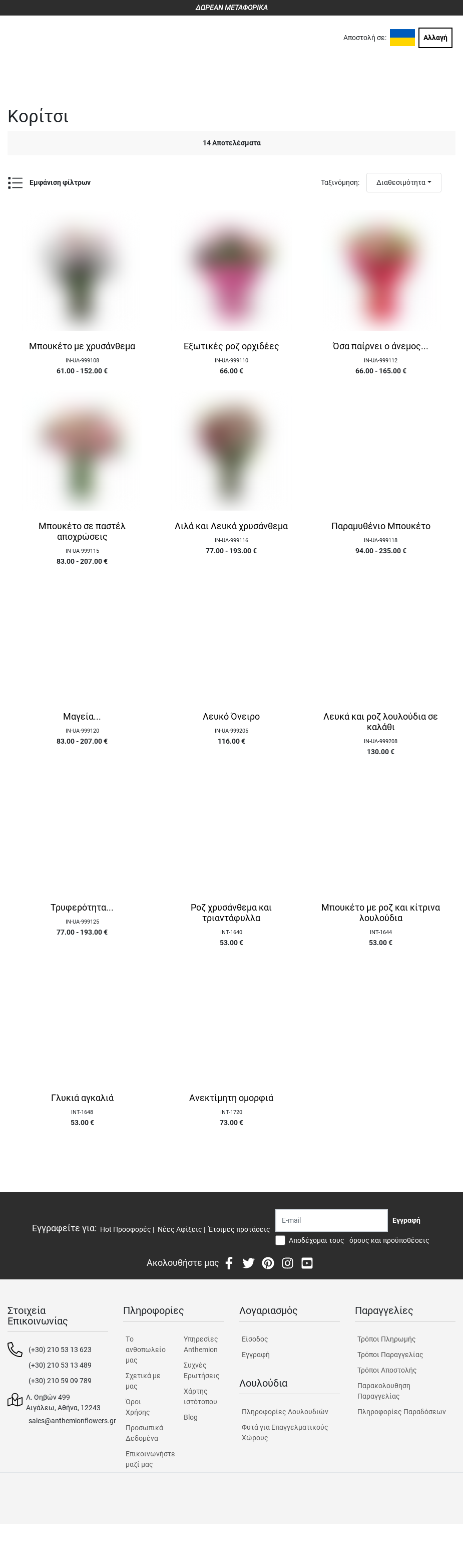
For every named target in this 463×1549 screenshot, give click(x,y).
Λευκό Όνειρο (231, 717)
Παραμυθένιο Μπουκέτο (380, 526)
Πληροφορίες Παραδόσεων (401, 1412)
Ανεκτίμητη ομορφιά (231, 1098)
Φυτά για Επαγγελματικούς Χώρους (285, 1432)
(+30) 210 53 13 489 (60, 1365)
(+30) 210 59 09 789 (60, 1381)
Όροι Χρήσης (138, 1407)
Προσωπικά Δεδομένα (144, 1433)
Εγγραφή (256, 1355)
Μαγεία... (82, 717)
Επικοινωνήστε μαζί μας (146, 1459)
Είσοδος (255, 1339)
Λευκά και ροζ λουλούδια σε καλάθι (380, 722)
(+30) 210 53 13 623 (60, 1350)
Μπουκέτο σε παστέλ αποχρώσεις (82, 531)
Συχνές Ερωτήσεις (202, 1370)
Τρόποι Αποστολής (387, 1370)
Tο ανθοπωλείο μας (146, 1349)
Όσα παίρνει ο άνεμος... (380, 346)
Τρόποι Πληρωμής (386, 1339)
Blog (191, 1417)
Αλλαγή (435, 38)
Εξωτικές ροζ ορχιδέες (231, 346)
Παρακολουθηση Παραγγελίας (383, 1391)
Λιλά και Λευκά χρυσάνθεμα (231, 526)
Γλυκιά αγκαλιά (82, 1098)
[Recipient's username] (331, 1220)
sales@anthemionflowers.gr (72, 1421)
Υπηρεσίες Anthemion (201, 1344)
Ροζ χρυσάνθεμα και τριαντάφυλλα (231, 913)
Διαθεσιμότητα (400, 182)
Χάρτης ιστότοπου (200, 1396)
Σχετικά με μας (143, 1381)
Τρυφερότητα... (82, 908)
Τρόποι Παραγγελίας (390, 1355)
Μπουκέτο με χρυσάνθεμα (82, 346)
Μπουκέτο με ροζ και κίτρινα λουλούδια (380, 913)
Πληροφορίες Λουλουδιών (285, 1412)
